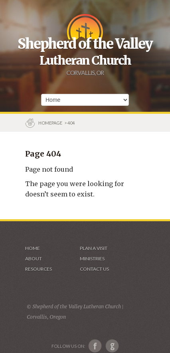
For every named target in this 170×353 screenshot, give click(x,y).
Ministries (92, 259)
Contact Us (94, 269)
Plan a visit (93, 248)
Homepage (50, 122)
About (33, 259)
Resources (38, 269)
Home (32, 248)
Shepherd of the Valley (85, 44)
